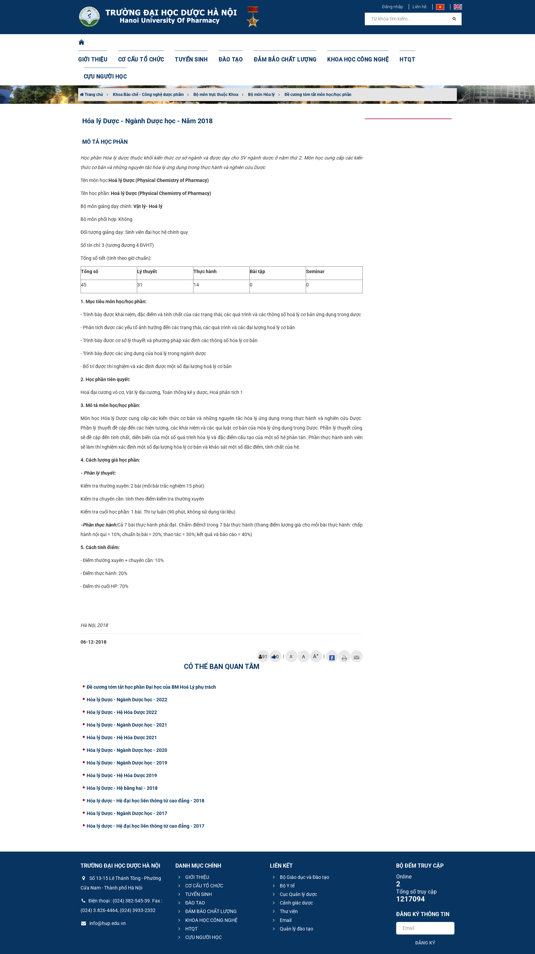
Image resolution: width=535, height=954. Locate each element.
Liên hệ (419, 6)
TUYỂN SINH (192, 43)
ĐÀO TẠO (229, 43)
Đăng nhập (392, 6)
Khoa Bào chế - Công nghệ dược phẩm (148, 60)
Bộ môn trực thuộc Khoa (215, 60)
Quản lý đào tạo (292, 894)
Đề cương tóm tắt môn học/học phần (318, 60)
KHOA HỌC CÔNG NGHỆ (344, 43)
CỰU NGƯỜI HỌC (427, 43)
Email (281, 886)
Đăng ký (425, 908)
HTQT (390, 43)
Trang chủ (91, 60)
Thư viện (284, 877)
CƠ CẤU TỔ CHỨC (146, 43)
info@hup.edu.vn (103, 889)
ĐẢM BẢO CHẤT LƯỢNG (278, 43)
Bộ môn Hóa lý (261, 60)
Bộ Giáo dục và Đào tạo (300, 843)
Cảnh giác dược (292, 868)
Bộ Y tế (282, 851)
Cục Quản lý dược (294, 860)
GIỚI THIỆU (101, 43)
